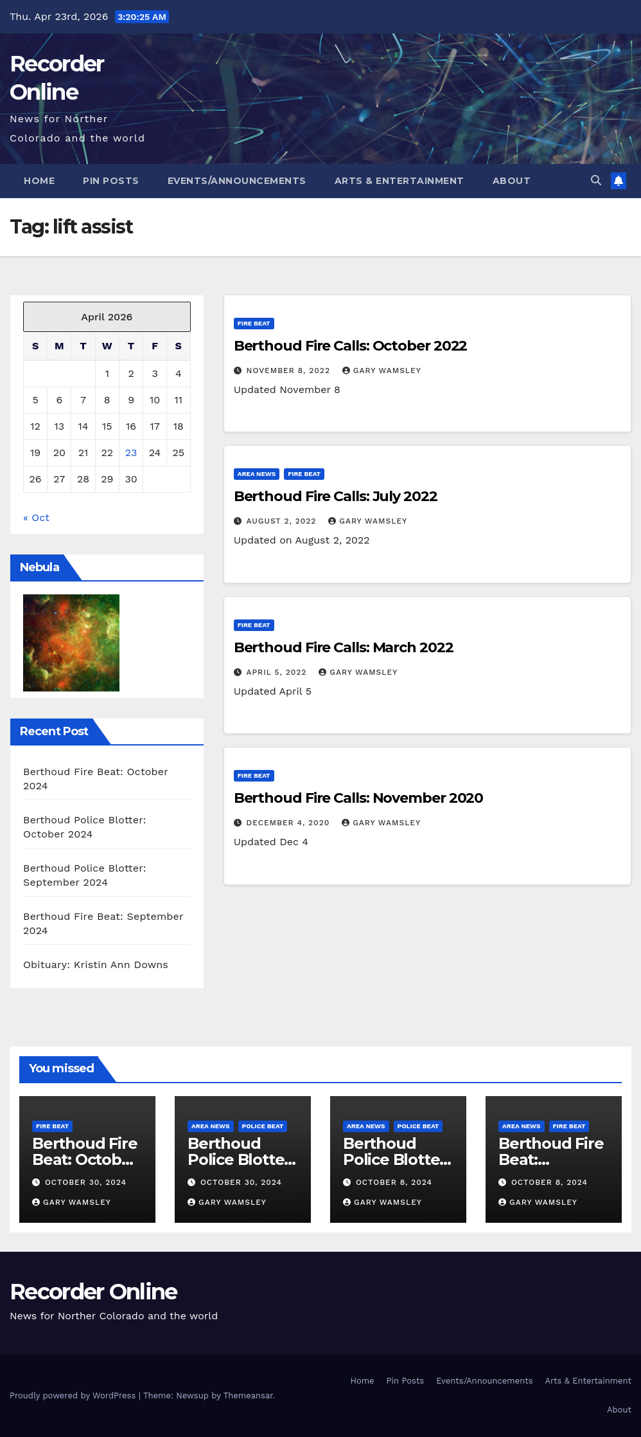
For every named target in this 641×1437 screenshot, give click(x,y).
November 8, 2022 (290, 370)
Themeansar (248, 1395)
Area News (257, 473)
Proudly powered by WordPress (74, 1395)
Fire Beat (254, 323)
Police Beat (263, 1126)
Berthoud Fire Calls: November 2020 (359, 798)
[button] (596, 180)
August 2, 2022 (283, 521)
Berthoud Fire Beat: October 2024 (84, 1159)
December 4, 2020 (290, 822)
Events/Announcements (237, 181)
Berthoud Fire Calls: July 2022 (335, 496)
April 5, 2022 (278, 672)
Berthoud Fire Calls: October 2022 (351, 345)
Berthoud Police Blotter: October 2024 (241, 1159)
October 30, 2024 (86, 1182)
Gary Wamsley (381, 370)
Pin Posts (111, 181)
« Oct (36, 517)
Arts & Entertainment (399, 181)
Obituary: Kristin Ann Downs (95, 964)
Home (39, 181)
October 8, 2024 (394, 1182)
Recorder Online (93, 1291)
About (512, 181)
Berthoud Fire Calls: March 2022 (343, 647)
